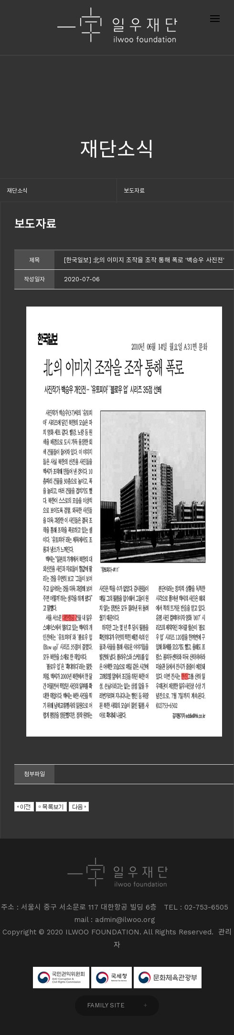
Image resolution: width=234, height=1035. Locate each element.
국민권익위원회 (61, 977)
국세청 (111, 977)
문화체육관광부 (168, 977)
